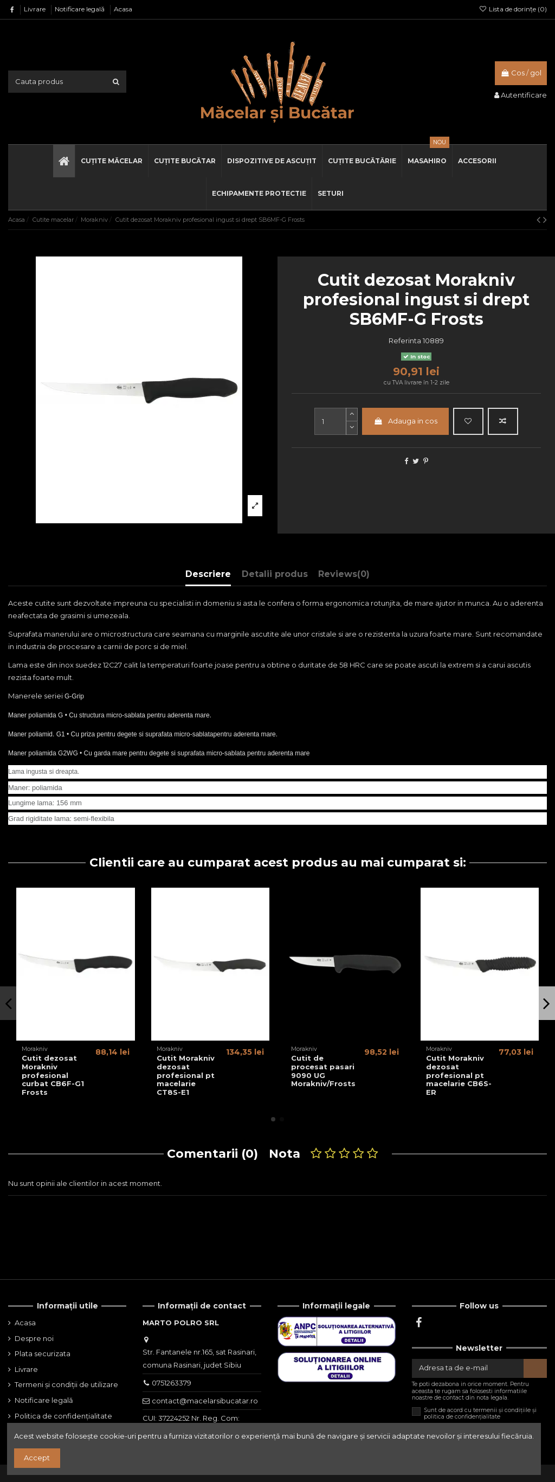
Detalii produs (275, 574)
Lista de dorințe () (513, 9)
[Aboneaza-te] (535, 1368)
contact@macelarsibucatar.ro (205, 1400)
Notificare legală (80, 9)
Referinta (405, 340)
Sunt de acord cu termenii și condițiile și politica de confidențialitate (480, 1413)
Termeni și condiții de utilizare (66, 1384)
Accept (37, 1457)
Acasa (123, 9)
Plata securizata (42, 1353)
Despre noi (34, 1338)
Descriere (208, 574)
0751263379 (171, 1382)
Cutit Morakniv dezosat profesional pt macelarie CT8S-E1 (186, 1075)
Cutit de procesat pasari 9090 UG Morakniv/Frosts (323, 1071)
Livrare (35, 9)
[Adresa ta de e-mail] (468, 1368)
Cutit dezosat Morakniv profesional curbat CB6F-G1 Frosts (53, 1075)
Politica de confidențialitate (63, 1416)
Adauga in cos (405, 420)
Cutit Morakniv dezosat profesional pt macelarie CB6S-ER (459, 1075)
